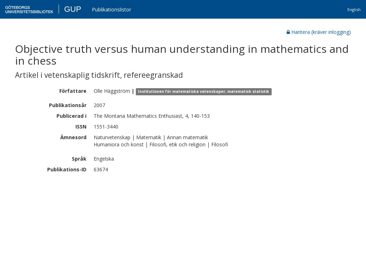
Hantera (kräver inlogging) (319, 32)
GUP (72, 9)
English (354, 9)
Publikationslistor (111, 9)
